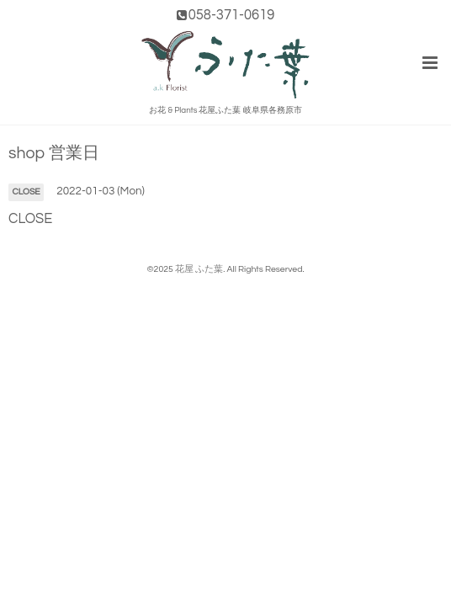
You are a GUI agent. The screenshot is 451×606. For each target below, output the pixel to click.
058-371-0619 (231, 15)
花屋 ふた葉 (199, 269)
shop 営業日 (53, 154)
